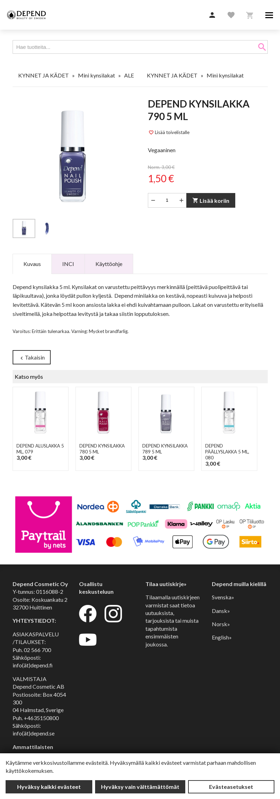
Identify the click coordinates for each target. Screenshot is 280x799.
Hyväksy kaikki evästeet (49, 786)
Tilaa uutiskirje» (166, 583)
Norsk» (221, 624)
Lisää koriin (210, 200)
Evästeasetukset (231, 786)
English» (222, 637)
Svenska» (223, 597)
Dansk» (221, 610)
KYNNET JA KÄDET (43, 75)
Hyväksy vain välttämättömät (140, 786)
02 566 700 (37, 649)
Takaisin (31, 357)
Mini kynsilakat (96, 75)
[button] (212, 15)
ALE (129, 75)
